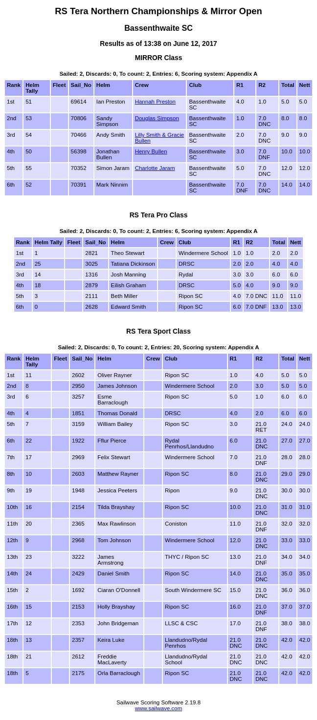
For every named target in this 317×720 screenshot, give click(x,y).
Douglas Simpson (157, 118)
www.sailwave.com (158, 708)
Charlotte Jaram (155, 168)
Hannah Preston (155, 102)
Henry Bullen (151, 151)
